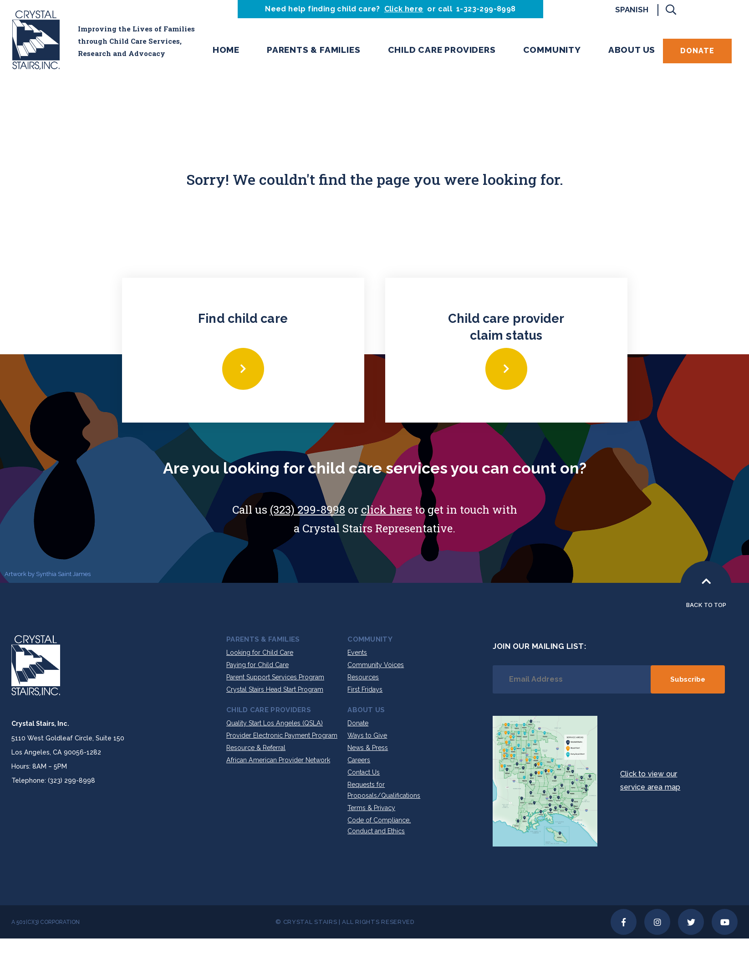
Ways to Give (367, 735)
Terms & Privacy (371, 807)
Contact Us (363, 772)
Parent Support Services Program (275, 677)
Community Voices (375, 664)
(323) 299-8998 (307, 509)
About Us (631, 50)
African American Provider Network (278, 760)
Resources (363, 677)
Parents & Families (313, 50)
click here (386, 509)
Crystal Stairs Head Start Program (274, 689)
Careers (358, 760)
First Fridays (364, 689)
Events (357, 652)
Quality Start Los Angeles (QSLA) (274, 723)
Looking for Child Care (259, 652)
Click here (403, 9)
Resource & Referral (255, 747)
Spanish (631, 9)
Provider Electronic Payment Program (281, 735)
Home (226, 50)
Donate (697, 50)
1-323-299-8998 (486, 9)
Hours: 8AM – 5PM (39, 766)
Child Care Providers (442, 50)
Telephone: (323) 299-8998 (53, 780)
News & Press (367, 747)
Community (552, 50)
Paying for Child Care (257, 664)
